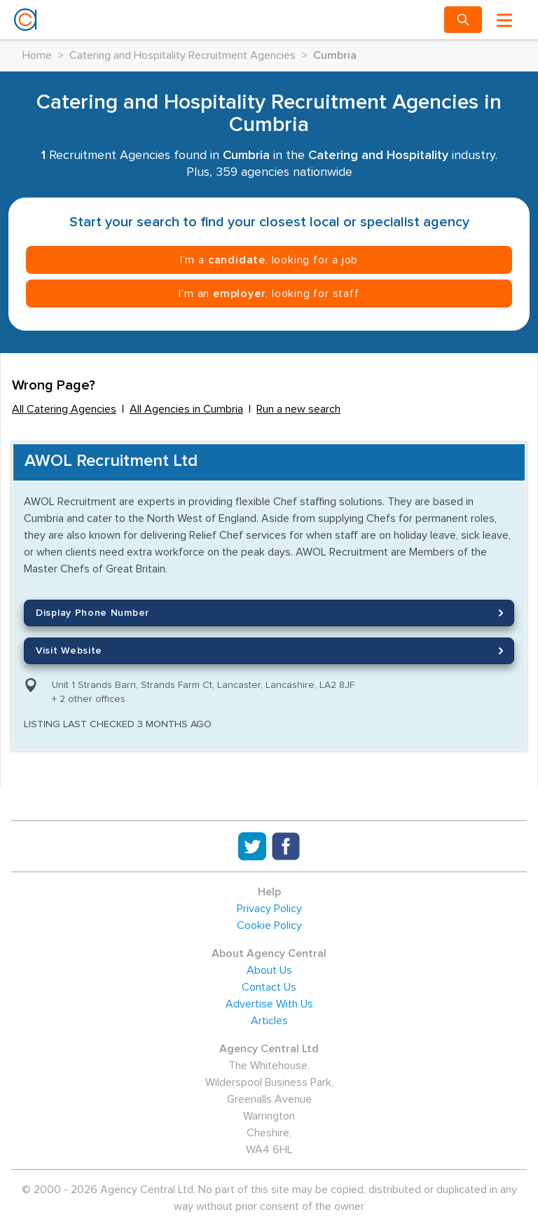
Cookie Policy (269, 925)
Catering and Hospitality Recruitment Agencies (182, 55)
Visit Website (272, 651)
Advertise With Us (269, 1004)
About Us (269, 970)
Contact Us (269, 987)
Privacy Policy (269, 908)
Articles (269, 1020)
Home (37, 55)
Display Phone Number (272, 613)
